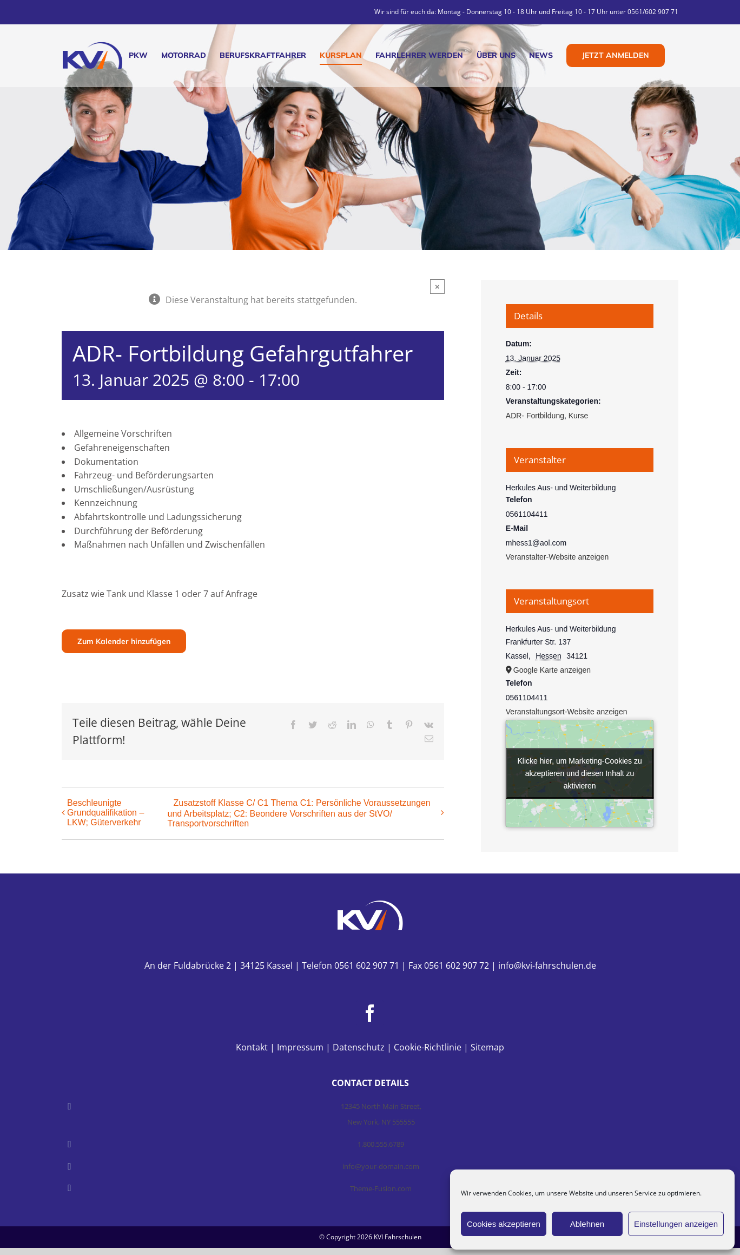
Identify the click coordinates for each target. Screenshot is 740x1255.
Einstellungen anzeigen (676, 1223)
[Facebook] (370, 1013)
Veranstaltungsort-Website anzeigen (566, 711)
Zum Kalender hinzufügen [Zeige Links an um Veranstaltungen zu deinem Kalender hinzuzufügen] (123, 641)
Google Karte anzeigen (552, 670)
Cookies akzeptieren (503, 1223)
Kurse (579, 415)
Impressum (300, 1047)
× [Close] (437, 286)
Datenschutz (359, 1047)
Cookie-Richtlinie (427, 1047)
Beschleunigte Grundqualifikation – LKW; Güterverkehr (105, 812)
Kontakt (252, 1047)
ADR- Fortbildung (535, 415)
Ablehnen (587, 1223)
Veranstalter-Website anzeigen (557, 557)
